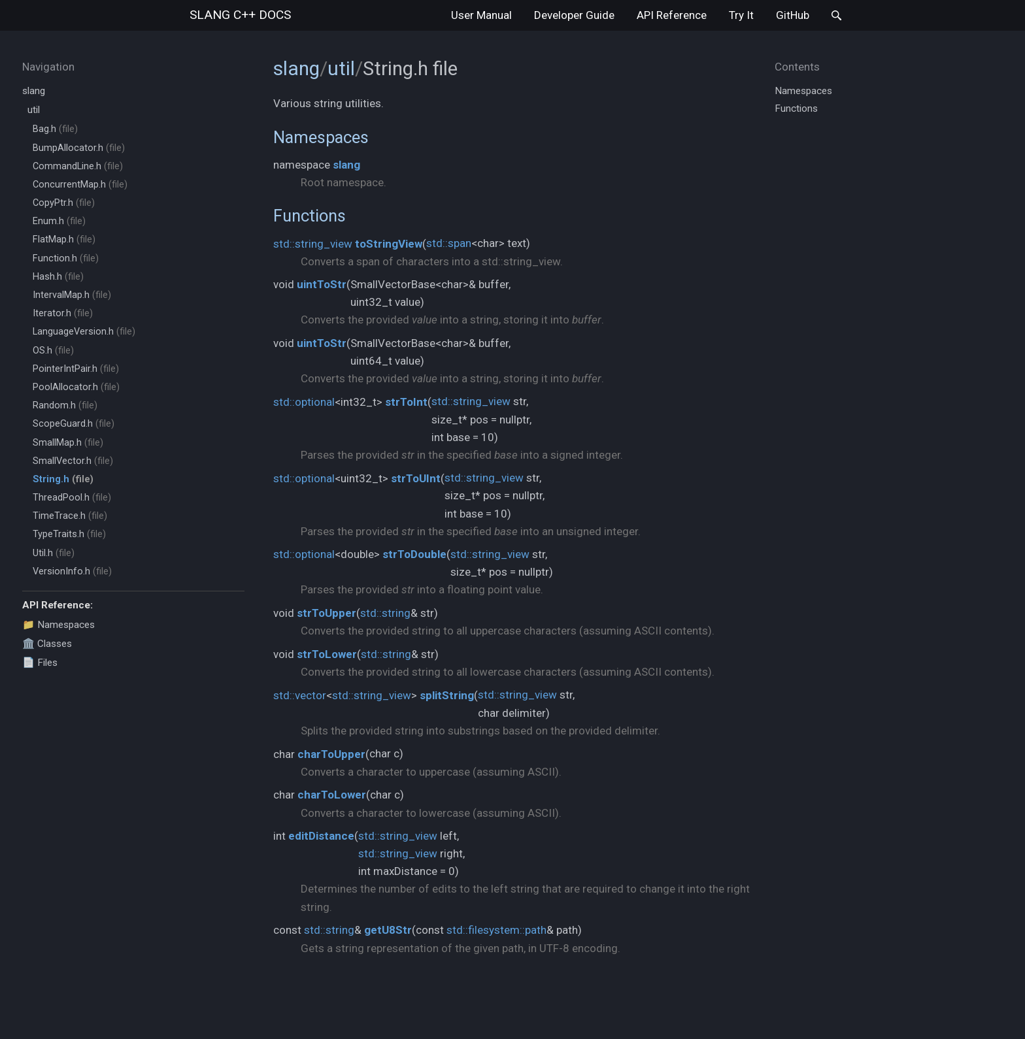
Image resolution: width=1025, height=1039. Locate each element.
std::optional (304, 401)
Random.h (65, 405)
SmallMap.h (68, 442)
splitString (447, 695)
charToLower (331, 794)
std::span (448, 243)
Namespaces (321, 137)
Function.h (66, 258)
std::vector (299, 695)
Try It (741, 15)
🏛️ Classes (47, 644)
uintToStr (321, 284)
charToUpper (331, 754)
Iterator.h (63, 313)
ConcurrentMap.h (80, 184)
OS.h (53, 350)
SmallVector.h (73, 461)
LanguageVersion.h (84, 331)
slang (240, 14)
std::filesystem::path (496, 929)
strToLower (327, 654)
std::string (385, 612)
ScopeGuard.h (73, 423)
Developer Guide (574, 15)
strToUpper (326, 612)
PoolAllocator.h (76, 387)
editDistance (321, 835)
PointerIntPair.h (76, 368)
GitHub (792, 15)
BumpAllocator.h (79, 148)
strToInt (406, 401)
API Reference (672, 15)
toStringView (388, 243)
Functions (309, 215)
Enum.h (59, 221)
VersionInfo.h (72, 571)
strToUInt (416, 478)
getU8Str (388, 929)
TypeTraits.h (69, 534)
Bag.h (55, 129)
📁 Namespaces (58, 625)
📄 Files (40, 662)
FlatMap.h (64, 239)
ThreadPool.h (72, 497)
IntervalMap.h (72, 295)
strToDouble (414, 554)
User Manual (481, 15)
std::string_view (312, 243)
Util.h (54, 553)
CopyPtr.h (64, 202)
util (33, 110)
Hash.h (58, 276)
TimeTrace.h (70, 515)
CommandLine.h (78, 166)
